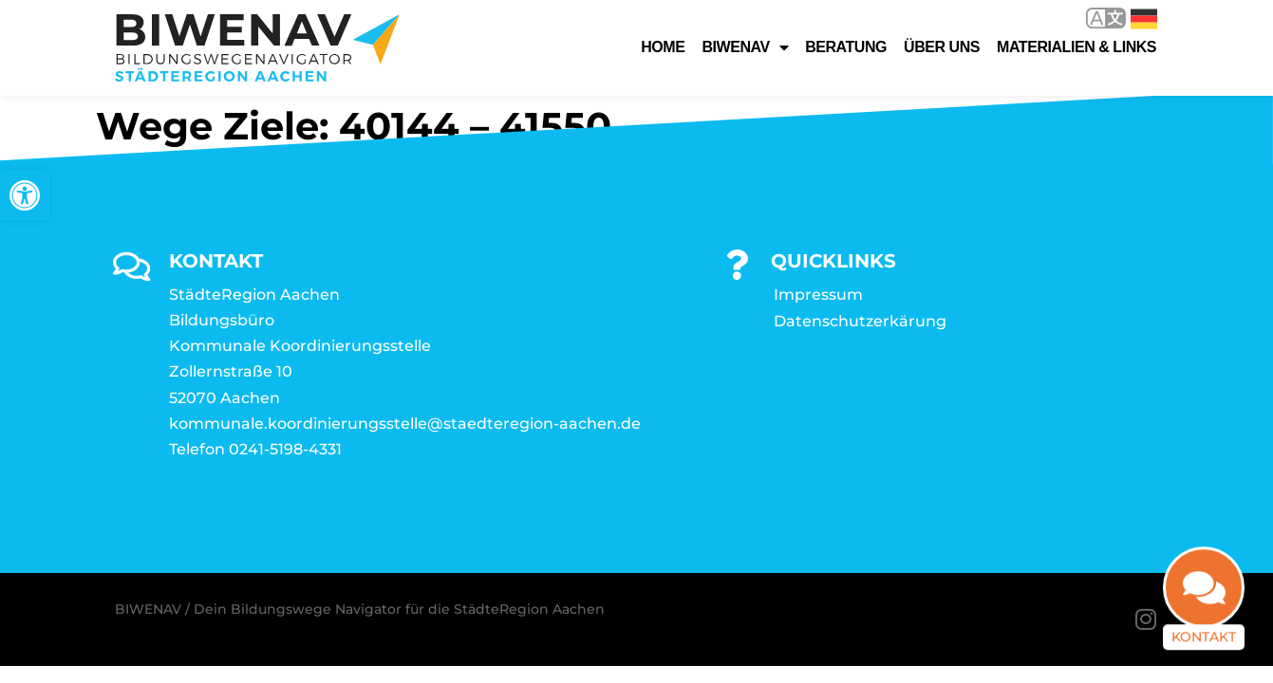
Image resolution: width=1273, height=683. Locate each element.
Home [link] (662, 47)
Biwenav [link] (745, 47)
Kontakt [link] (1203, 642)
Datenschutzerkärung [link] (860, 321)
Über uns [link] (942, 47)
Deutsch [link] (1144, 19)
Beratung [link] (846, 47)
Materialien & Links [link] (1076, 47)
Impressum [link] (818, 295)
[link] (24, 195)
